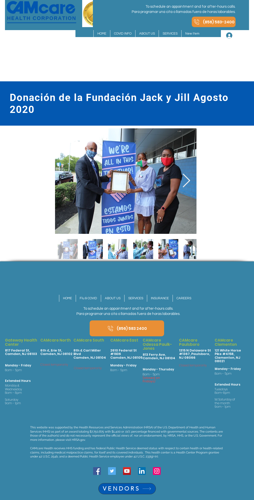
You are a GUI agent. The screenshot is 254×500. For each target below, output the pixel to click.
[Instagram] (157, 471)
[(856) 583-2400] (214, 22)
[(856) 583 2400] (127, 328)
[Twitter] (112, 471)
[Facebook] (97, 471)
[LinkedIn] (142, 471)
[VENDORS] (127, 488)
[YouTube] (127, 471)
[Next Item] (186, 181)
